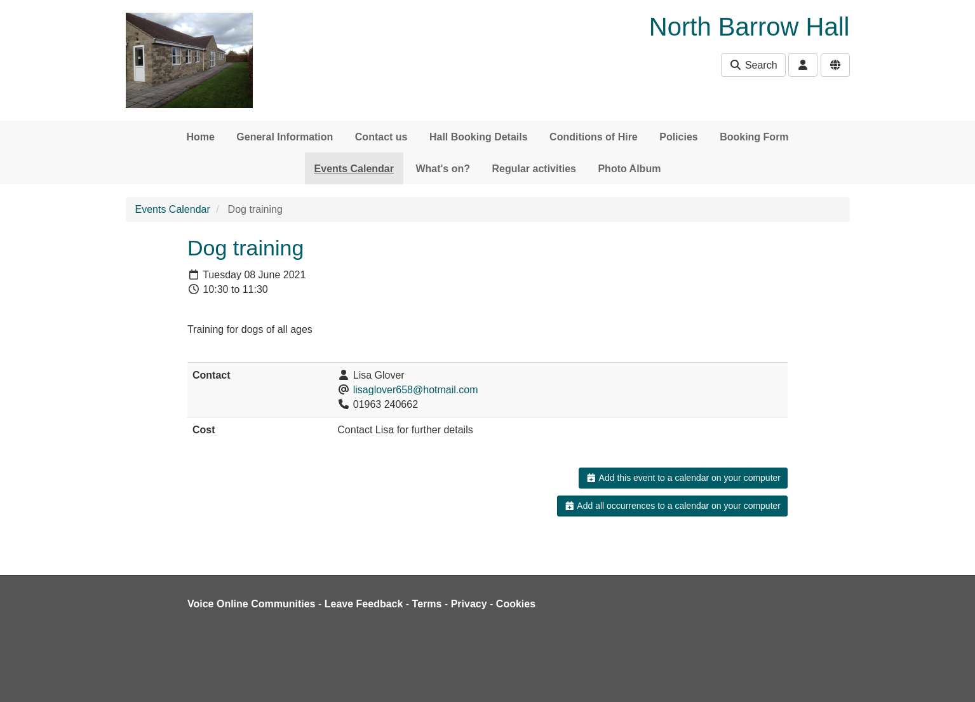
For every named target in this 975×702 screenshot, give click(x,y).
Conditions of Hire (593, 137)
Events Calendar (354, 168)
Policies (678, 137)
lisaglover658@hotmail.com (415, 389)
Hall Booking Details (478, 137)
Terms (427, 603)
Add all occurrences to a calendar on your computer (672, 506)
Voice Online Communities (251, 603)
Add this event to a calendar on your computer (683, 478)
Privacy (469, 603)
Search (753, 65)
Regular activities (534, 168)
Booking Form (754, 137)
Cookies (515, 603)
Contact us (381, 137)
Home (200, 137)
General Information (284, 137)
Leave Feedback (364, 603)
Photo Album (629, 168)
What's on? (442, 168)
